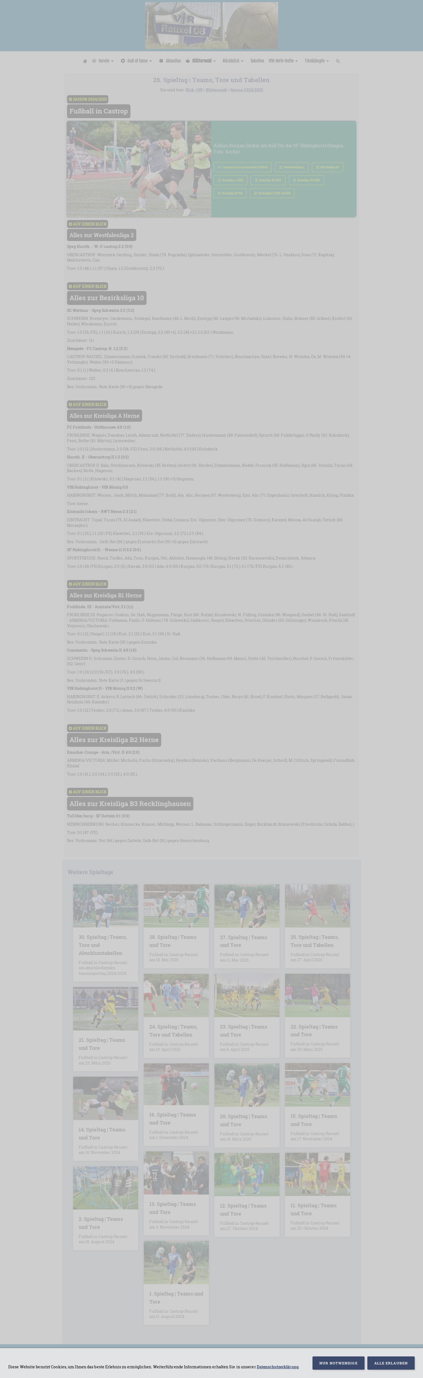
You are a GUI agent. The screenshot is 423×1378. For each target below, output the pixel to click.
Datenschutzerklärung (278, 1366)
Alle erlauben (391, 1363)
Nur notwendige (338, 1363)
